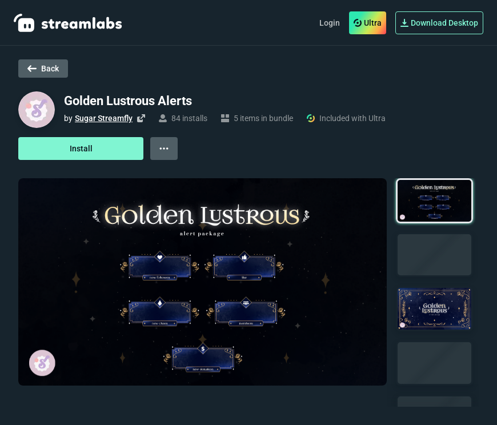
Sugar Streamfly (104, 118)
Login (329, 22)
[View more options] (164, 148)
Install (81, 148)
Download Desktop (439, 22)
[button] (434, 200)
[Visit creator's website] (141, 118)
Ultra (368, 22)
